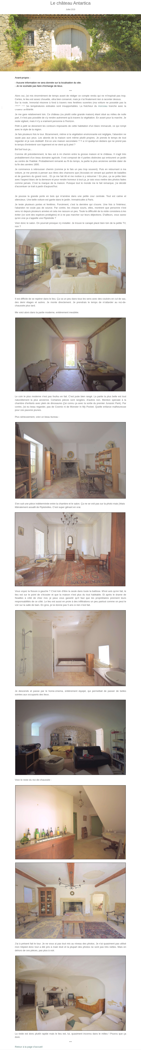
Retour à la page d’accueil (28, 1046)
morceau (103, 106)
